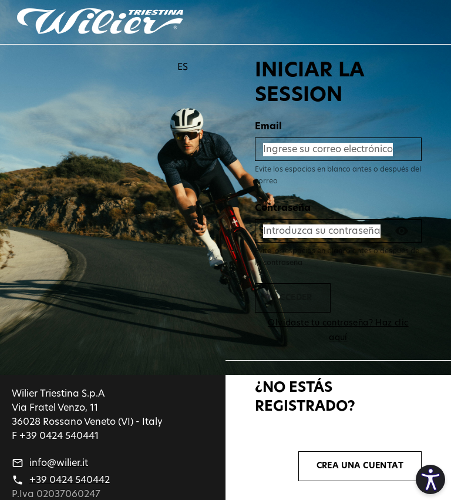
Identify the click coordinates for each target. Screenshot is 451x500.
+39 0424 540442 (69, 480)
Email (268, 126)
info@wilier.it (58, 463)
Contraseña (283, 208)
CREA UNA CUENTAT (360, 466)
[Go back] (100, 22)
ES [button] (182, 67)
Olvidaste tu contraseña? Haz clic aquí (338, 330)
